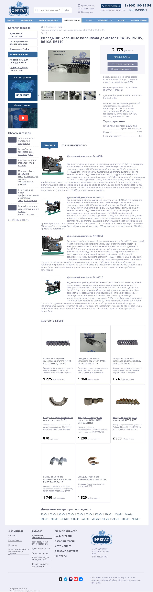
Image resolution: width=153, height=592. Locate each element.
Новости (81, 25)
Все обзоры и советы (18, 220)
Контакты (142, 25)
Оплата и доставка (16, 25)
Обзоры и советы (139, 20)
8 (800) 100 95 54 (137, 5)
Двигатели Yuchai (19, 49)
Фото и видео (22, 115)
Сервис (89, 20)
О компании (26, 20)
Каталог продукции (48, 20)
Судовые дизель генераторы (19, 69)
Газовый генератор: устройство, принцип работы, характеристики (28, 210)
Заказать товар (122, 57)
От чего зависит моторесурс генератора (26, 141)
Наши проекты (105, 20)
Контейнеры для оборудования (19, 61)
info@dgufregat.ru (138, 10)
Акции (121, 20)
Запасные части (72, 20)
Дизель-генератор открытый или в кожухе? (27, 163)
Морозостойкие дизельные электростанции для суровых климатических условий (28, 178)
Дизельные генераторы (16, 34)
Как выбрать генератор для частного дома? (25, 152)
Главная (10, 20)
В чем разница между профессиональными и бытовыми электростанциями (28, 195)
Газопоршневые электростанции (19, 42)
